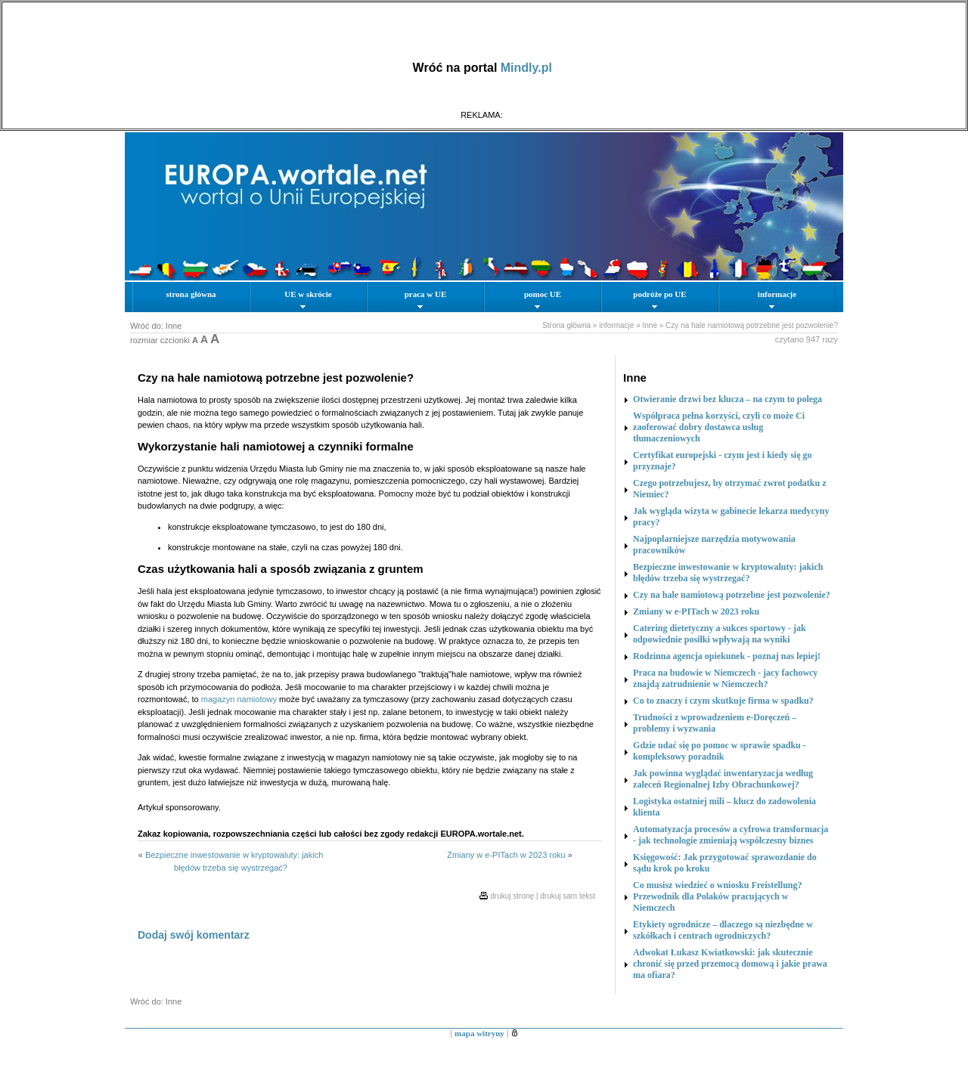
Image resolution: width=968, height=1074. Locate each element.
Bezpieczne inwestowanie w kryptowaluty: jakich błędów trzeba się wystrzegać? (728, 572)
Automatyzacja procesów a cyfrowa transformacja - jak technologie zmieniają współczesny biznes (730, 835)
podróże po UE (659, 298)
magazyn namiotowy (239, 699)
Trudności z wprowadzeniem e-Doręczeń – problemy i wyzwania (714, 723)
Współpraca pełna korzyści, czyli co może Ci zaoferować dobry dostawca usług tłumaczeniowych (719, 427)
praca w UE (426, 298)
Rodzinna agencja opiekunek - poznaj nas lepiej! (727, 656)
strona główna (191, 294)
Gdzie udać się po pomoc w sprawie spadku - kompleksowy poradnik (719, 751)
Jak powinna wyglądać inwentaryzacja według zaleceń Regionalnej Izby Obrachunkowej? (723, 779)
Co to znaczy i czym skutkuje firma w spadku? (723, 700)
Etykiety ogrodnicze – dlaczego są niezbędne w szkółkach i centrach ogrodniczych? (723, 930)
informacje (777, 298)
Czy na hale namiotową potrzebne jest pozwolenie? (752, 325)
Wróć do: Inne (156, 325)
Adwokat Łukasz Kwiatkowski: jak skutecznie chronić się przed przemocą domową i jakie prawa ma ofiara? (730, 963)
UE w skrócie (307, 298)
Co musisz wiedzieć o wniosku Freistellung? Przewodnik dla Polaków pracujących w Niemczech (717, 896)
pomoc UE (542, 298)
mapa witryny (479, 1033)
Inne (649, 325)
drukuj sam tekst (567, 896)
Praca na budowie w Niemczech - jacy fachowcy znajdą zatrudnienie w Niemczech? (725, 678)
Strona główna (566, 325)
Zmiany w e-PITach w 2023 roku (506, 854)
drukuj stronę (512, 896)
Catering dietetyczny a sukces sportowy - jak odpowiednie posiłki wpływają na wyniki (719, 634)
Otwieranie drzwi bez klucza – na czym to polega (727, 399)
